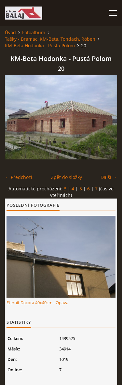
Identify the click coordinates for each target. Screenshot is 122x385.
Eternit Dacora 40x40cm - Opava (37, 302)
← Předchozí (18, 177)
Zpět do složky (66, 177)
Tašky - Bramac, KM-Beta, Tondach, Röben (50, 39)
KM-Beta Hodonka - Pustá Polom (40, 45)
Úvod (10, 32)
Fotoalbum (33, 32)
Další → (109, 177)
